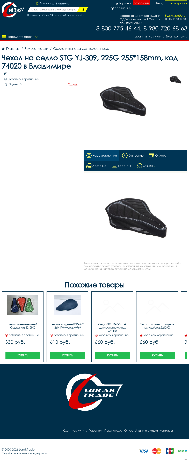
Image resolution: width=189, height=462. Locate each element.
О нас (128, 430)
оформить (141, 3)
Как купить (156, 36)
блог (169, 36)
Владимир (62, 3)
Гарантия (140, 36)
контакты (180, 36)
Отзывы (72, 84)
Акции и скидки (146, 430)
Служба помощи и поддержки (24, 453)
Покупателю (113, 430)
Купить (22, 355)
